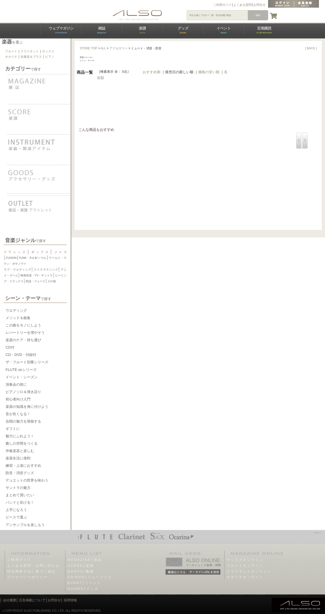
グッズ (183, 30)
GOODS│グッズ (83, 589)
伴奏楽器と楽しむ (20, 451)
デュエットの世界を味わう (27, 480)
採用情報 (70, 600)
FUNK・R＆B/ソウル (32, 257)
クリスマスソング (46, 269)
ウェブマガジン (61, 30)
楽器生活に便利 (18, 458)
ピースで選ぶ (16, 517)
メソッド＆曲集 (18, 318)
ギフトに (13, 429)
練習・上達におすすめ (23, 465)
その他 (51, 281)
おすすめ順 (151, 72)
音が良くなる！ (18, 414)
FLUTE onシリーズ (21, 370)
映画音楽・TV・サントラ (36, 275)
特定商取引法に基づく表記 (31, 571)
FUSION (11, 257)
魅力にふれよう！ (20, 436)
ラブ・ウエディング (17, 269)
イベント (224, 30)
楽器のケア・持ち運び (23, 340)
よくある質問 (242, 4)
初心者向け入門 (18, 399)
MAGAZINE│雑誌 (85, 560)
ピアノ (49, 56)
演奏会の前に (16, 384)
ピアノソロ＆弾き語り (23, 392)
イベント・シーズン (22, 377)
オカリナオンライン (245, 577)
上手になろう (16, 510)
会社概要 (9, 600)
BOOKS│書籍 (81, 571)
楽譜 (142, 30)
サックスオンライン (245, 560)
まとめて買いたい (20, 495)
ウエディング (16, 310)
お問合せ (259, 4)
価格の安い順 (208, 72)
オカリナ (11, 56)
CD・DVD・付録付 (21, 355)
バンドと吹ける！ (20, 502)
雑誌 (101, 30)
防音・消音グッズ (20, 473)
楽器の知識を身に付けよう (27, 407)
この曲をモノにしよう (23, 325)
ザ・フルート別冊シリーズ (27, 362)
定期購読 (264, 30)
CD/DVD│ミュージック (90, 577)
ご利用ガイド (222, 4)
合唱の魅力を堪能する (23, 421)
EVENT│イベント (84, 583)
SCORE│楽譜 (81, 565)
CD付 (10, 347)
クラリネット (30, 51)
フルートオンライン (245, 565)
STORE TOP (88, 48)
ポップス (39, 251)
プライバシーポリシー (27, 577)
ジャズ (59, 251)
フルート (11, 51)
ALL (103, 48)
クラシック (15, 251)
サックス (48, 51)
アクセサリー (118, 48)
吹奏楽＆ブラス (31, 56)
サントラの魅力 (18, 488)
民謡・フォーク (35, 281)
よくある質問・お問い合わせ (33, 565)
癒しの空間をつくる (22, 443)
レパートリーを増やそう (25, 333)
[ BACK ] (311, 48)
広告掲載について (32, 600)
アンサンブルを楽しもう (25, 525)
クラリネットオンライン (249, 571)
